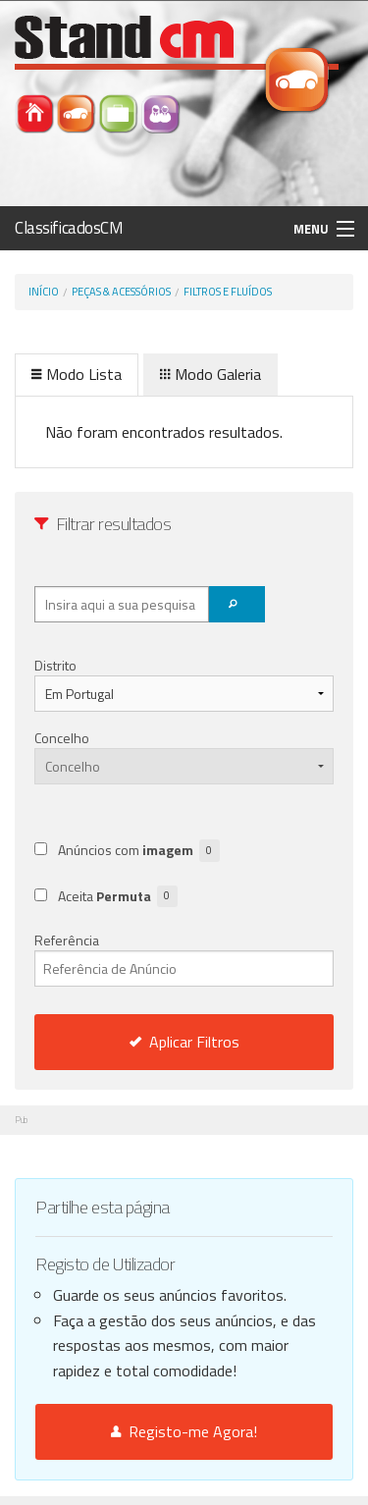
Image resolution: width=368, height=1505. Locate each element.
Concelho (61, 737)
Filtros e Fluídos (228, 291)
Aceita (118, 897)
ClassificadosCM (69, 228)
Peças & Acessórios (121, 291)
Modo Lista (76, 374)
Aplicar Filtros (184, 1041)
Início (43, 291)
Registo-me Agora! (184, 1431)
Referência (184, 958)
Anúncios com (139, 850)
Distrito (55, 665)
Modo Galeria (210, 374)
